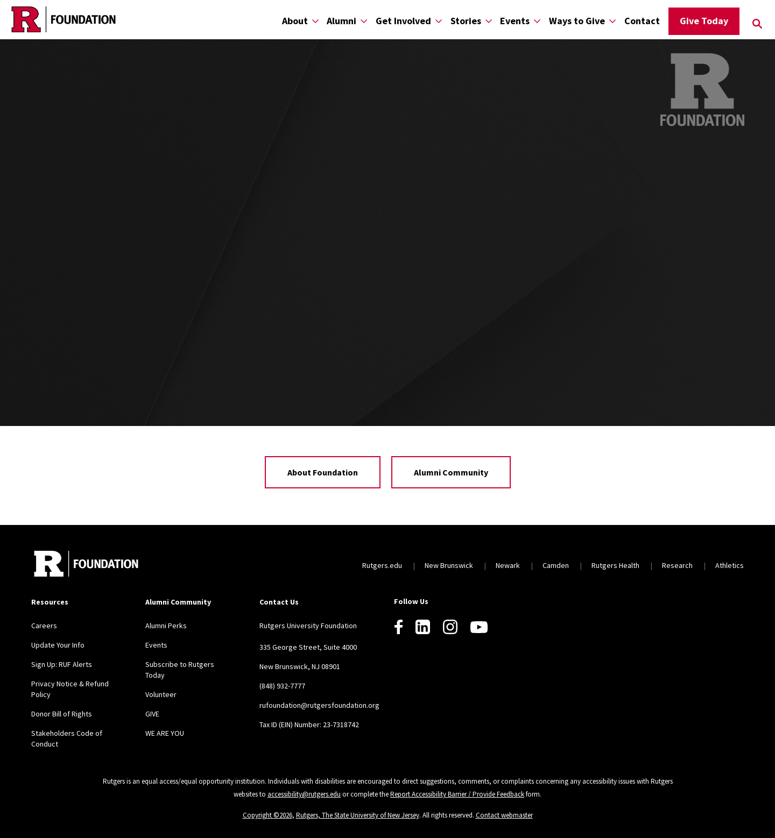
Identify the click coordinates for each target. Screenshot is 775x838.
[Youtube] (479, 627)
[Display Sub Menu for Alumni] (364, 21)
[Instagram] (450, 627)
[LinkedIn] (422, 627)
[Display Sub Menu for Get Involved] (438, 21)
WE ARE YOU (164, 733)
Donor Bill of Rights (61, 714)
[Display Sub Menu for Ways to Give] (612, 21)
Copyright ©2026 (267, 815)
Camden (555, 565)
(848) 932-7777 (282, 686)
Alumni (341, 21)
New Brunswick (449, 565)
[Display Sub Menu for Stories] (488, 21)
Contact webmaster (504, 815)
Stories (465, 21)
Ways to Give (577, 21)
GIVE (152, 714)
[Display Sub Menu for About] (315, 21)
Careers (44, 625)
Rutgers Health (615, 565)
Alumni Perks (166, 625)
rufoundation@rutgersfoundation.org (319, 705)
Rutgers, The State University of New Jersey (357, 815)
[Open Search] (757, 24)
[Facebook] (398, 627)
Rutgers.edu (382, 565)
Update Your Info (57, 645)
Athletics (729, 565)
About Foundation (322, 472)
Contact (642, 21)
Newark (508, 565)
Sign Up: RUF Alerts (61, 664)
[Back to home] (86, 565)
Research (677, 565)
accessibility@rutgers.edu (304, 794)
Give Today (704, 21)
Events (515, 21)
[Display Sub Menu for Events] (537, 21)
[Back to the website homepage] (63, 19)
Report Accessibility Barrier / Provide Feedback (457, 794)
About (295, 21)
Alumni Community (451, 472)
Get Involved (403, 21)
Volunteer (161, 694)
